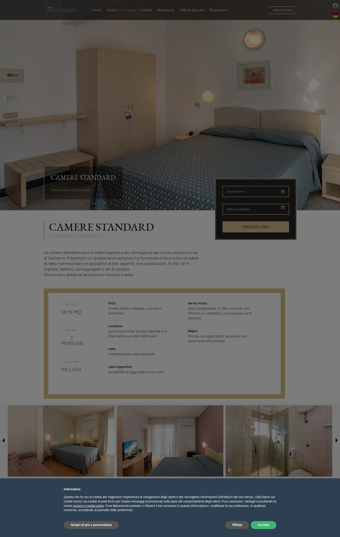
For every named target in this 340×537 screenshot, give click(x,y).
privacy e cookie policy (88, 506)
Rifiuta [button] (237, 525)
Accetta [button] (263, 525)
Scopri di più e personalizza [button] (91, 525)
